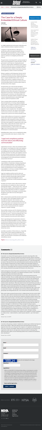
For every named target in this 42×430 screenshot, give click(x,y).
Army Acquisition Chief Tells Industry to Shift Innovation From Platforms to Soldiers (35, 33)
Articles (7, 7)
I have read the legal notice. (10, 383)
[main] (21, 201)
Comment (5, 353)
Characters (6, 363)
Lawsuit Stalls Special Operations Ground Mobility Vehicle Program (34, 24)
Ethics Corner (21, 240)
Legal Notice (6, 368)
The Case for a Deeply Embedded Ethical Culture (22, 7)
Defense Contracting (9, 240)
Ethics (16, 240)
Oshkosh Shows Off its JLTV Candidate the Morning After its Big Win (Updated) (35, 41)
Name (5, 342)
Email (39, 7)
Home (2, 7)
